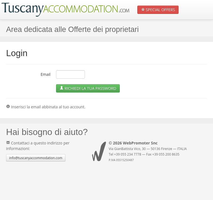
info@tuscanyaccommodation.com (35, 158)
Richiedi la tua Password (88, 88)
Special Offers (158, 9)
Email (45, 74)
